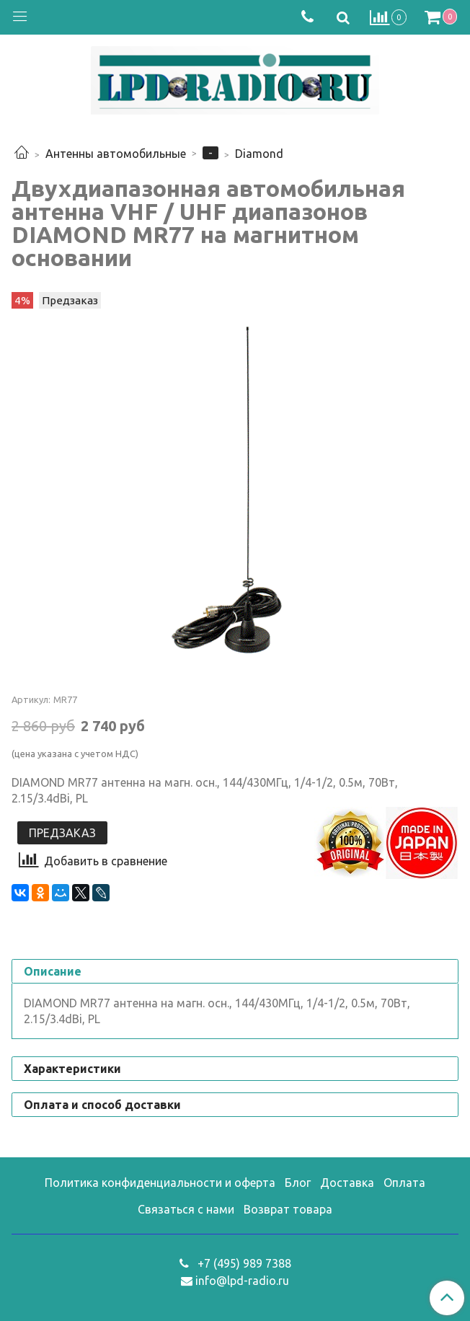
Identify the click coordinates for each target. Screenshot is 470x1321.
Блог (298, 1182)
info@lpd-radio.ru (242, 1280)
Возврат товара (288, 1209)
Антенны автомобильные (115, 153)
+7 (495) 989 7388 (243, 1263)
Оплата (404, 1182)
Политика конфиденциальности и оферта (160, 1182)
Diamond (259, 153)
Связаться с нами (186, 1209)
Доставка (347, 1182)
